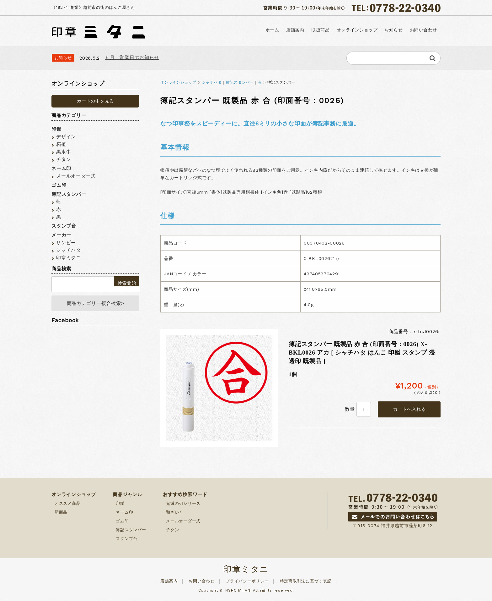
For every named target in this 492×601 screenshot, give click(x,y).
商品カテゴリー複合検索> (95, 304)
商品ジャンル (127, 496)
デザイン (66, 137)
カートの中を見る (95, 100)
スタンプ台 (63, 226)
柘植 (61, 144)
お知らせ (376, 30)
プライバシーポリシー (247, 583)
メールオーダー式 (76, 176)
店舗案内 (242, 30)
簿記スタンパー (240, 82)
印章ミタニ (68, 258)
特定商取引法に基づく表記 (306, 583)
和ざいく (174, 514)
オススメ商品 (68, 505)
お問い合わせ (417, 30)
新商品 (61, 514)
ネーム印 (61, 168)
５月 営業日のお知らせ (132, 57)
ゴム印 (58, 185)
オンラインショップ (326, 30)
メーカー (61, 235)
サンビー (66, 242)
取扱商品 (277, 30)
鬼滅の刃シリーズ (183, 505)
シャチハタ (212, 82)
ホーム (209, 30)
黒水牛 (63, 152)
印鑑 (56, 129)
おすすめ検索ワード (185, 496)
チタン (63, 159)
